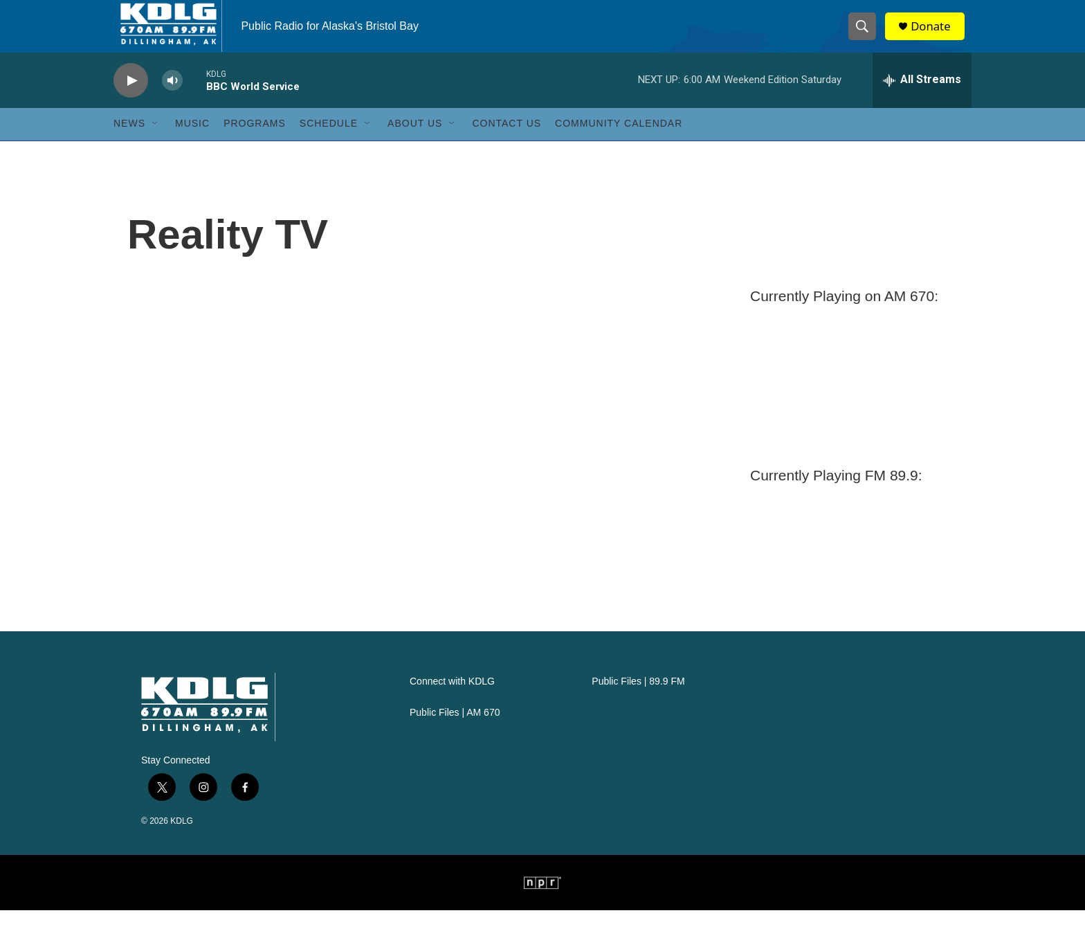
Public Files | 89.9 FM (638, 702)
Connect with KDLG (452, 702)
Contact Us (506, 144)
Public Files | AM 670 (455, 733)
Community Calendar (618, 144)
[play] (131, 101)
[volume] (172, 100)
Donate (936, 36)
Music (192, 144)
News (129, 144)
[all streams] (922, 100)
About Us (415, 144)
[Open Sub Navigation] (155, 144)
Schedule (329, 144)
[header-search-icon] (866, 37)
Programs (255, 144)
